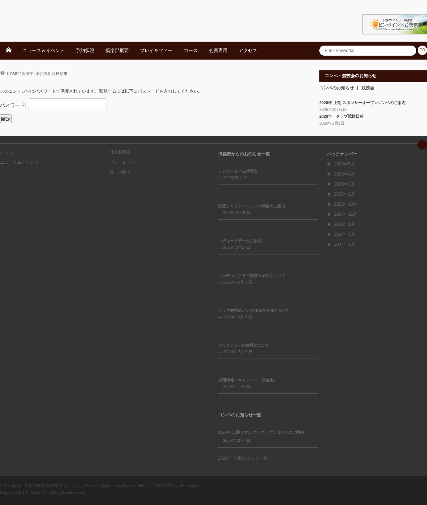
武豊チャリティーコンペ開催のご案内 (251, 206)
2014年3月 (344, 234)
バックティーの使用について (243, 345)
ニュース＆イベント (44, 50)
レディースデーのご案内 (240, 241)
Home (9, 73)
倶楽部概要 (117, 50)
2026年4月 (344, 174)
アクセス (248, 50)
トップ (6, 152)
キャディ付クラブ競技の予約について (251, 275)
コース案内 (120, 172)
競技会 (367, 88)
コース (191, 50)
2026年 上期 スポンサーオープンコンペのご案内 (362, 102)
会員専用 (218, 50)
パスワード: (53, 103)
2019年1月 (344, 224)
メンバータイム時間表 (238, 171)
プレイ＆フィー (156, 50)
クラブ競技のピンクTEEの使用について (253, 310)
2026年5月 (344, 164)
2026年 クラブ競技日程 (341, 116)
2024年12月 (345, 214)
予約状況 (85, 50)
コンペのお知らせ (336, 88)
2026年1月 (344, 194)
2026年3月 (344, 184)
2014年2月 (344, 244)
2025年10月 (345, 204)
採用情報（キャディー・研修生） (247, 380)
